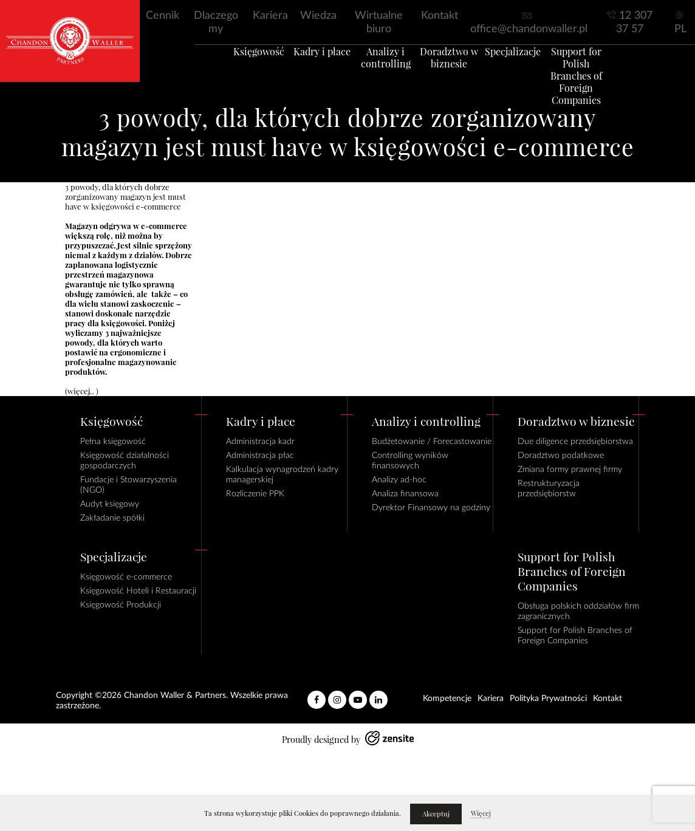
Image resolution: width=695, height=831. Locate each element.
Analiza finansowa (405, 494)
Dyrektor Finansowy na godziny (431, 508)
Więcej (481, 813)
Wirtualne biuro (379, 22)
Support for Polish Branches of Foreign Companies (598, 84)
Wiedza (318, 15)
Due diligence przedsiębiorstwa (575, 441)
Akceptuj (436, 814)
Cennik (162, 15)
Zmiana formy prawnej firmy (570, 469)
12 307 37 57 (634, 22)
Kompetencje (447, 698)
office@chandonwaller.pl (528, 29)
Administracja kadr (260, 441)
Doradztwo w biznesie (454, 72)
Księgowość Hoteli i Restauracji (138, 591)
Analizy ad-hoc (399, 480)
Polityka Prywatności (548, 698)
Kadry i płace (309, 66)
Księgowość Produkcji (120, 605)
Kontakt (439, 15)
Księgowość (236, 66)
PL (680, 29)
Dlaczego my (216, 22)
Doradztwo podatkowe (561, 455)
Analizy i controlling (381, 72)
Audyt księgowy (109, 504)
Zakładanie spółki (112, 518)
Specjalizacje (526, 66)
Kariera (270, 15)
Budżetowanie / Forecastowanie (431, 441)
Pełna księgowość (113, 441)
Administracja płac (260, 455)
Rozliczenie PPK (255, 494)
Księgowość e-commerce (126, 577)
